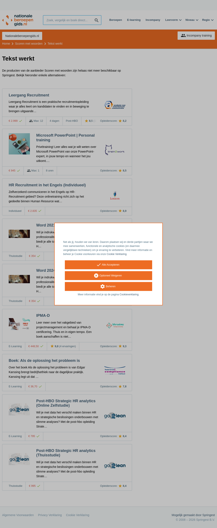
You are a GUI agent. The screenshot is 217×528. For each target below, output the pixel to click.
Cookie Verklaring (117, 254)
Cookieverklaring (129, 294)
